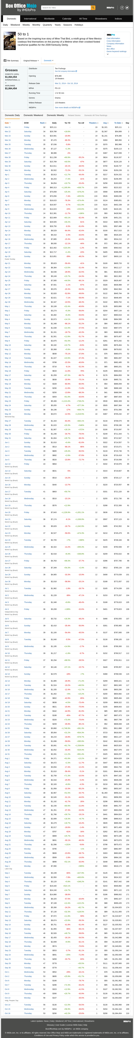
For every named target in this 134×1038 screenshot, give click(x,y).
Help (85, 1025)
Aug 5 (7, 776)
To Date (117, 123)
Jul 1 (7, 588)
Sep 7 (7, 894)
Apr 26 (7, 285)
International (30, 18)
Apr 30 (7, 302)
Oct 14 (7, 1005)
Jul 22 (7, 715)
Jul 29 (7, 745)
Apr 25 (7, 280)
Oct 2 (7, 976)
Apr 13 (7, 226)
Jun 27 (7, 561)
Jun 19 (7, 505)
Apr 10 (7, 213)
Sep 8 (7, 899)
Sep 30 (8, 968)
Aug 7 (7, 784)
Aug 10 (8, 797)
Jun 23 (7, 533)
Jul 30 (7, 750)
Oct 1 (7, 972)
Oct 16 (7, 1013)
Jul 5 (7, 619)
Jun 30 (7, 581)
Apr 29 (7, 298)
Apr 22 (7, 268)
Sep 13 (8, 920)
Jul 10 (7, 653)
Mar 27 (8, 153)
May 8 (7, 336)
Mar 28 (8, 157)
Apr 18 (7, 248)
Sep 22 (8, 946)
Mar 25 (8, 144)
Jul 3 (7, 602)
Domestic (11, 18)
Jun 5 (7, 460)
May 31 (8, 438)
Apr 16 (7, 239)
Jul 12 (7, 667)
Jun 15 (7, 478)
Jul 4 (7, 609)
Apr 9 (7, 209)
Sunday (27, 136)
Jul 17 (7, 694)
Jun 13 (7, 464)
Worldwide (49, 18)
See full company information (66, 71)
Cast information (113, 38)
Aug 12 (8, 806)
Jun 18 (7, 498)
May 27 (8, 421)
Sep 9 (7, 903)
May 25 (8, 410)
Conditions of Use (41, 1035)
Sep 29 (8, 963)
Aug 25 (8, 849)
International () (12, 80)
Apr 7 (7, 200)
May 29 (8, 429)
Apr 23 (7, 272)
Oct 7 (7, 985)
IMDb (78, 1029)
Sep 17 (8, 937)
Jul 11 (7, 660)
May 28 (8, 425)
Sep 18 (8, 942)
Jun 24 (7, 540)
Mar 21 (8, 127)
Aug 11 (8, 801)
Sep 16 (8, 933)
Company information (115, 44)
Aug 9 (7, 793)
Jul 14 (7, 681)
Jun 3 (7, 451)
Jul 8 (7, 639)
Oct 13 (7, 998)
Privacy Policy (58, 1035)
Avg (105, 123)
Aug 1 (7, 758)
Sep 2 (7, 873)
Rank (42, 123)
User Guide (60, 1025)
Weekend (15, 25)
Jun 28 (7, 568)
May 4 (7, 319)
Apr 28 (7, 293)
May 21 (8, 392)
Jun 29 (7, 575)
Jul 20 (7, 707)
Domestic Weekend (33, 115)
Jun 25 (7, 547)
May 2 (7, 311)
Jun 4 (7, 455)
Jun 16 (7, 485)
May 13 (8, 358)
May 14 (8, 362)
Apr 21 (7, 263)
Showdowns (101, 18)
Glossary (50, 1025)
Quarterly (47, 25)
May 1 (7, 306)
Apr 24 (7, 276)
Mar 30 (8, 166)
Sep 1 (7, 866)
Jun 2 (7, 447)
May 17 (8, 375)
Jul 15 (7, 685)
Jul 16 (7, 689)
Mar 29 (8, 162)
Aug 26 (8, 853)
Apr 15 (7, 235)
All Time (83, 18)
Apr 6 (7, 196)
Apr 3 (7, 183)
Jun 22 (7, 526)
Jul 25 (7, 728)
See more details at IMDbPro (67, 107)
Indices (118, 18)
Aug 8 (7, 789)
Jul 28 (7, 741)
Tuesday (27, 144)
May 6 (7, 328)
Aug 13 (8, 810)
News (109, 46)
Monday (27, 140)
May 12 (8, 354)
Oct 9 (7, 993)
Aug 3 (7, 767)
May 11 (8, 349)
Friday (26, 127)
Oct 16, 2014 (72, 83)
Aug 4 (7, 771)
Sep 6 (7, 890)
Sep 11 (8, 912)
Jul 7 (7, 632)
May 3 (7, 315)
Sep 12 (8, 916)
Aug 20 (8, 840)
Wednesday (29, 149)
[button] (117, 52)
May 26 (8, 414)
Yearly (58, 25)
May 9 (7, 341)
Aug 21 (8, 844)
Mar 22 (8, 131)
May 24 (8, 405)
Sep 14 (8, 925)
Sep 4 (7, 882)
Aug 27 (8, 857)
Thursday (28, 153)
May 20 (8, 388)
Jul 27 (7, 737)
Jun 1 (7, 442)
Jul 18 (7, 698)
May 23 (8, 401)
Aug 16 (8, 823)
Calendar (66, 18)
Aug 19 (8, 836)
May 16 (8, 371)
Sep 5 (7, 886)
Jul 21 (7, 711)
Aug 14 (8, 814)
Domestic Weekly (55, 115)
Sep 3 (7, 877)
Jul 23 (7, 720)
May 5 (7, 324)
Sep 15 (8, 929)
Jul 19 (7, 702)
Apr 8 (7, 205)
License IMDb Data (74, 1025)
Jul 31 (7, 754)
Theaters (93, 123)
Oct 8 (7, 989)
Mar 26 (8, 149)
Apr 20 (7, 256)
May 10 (8, 345)
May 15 (8, 367)
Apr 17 (7, 243)
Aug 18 (8, 832)
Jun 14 (7, 471)
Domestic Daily (12, 115)
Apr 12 (7, 222)
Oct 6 (7, 981)
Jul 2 (7, 595)
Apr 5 (7, 192)
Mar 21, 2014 (60, 83)
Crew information (114, 41)
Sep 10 (8, 907)
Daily (5, 25)
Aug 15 (8, 819)
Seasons (67, 25)
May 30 (8, 434)
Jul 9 (7, 646)
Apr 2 (7, 179)
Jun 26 (7, 554)
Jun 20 (7, 512)
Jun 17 (7, 492)
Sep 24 (8, 955)
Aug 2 (7, 763)
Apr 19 (7, 252)
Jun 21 (7, 519)
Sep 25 (8, 959)
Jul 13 (7, 674)
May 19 (8, 384)
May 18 (8, 379)
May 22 (8, 397)
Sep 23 (8, 950)
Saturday (27, 131)
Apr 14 (7, 230)
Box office (111, 49)
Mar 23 (8, 136)
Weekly (26, 25)
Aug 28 (8, 862)
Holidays (79, 25)
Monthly (36, 25)
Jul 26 (7, 733)
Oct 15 (7, 1009)
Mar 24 (8, 140)
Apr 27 (7, 289)
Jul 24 (7, 724)
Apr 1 (7, 175)
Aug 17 (8, 827)
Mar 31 (8, 170)
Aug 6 (7, 780)
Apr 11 (7, 218)
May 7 (7, 332)
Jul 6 (7, 626)
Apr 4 (7, 187)
